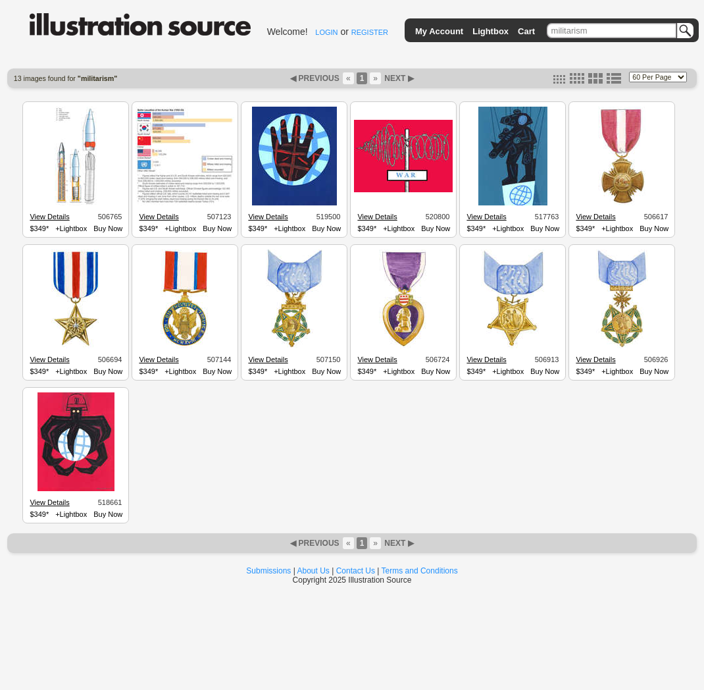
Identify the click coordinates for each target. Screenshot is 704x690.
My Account (439, 31)
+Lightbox (71, 228)
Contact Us (355, 570)
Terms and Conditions (420, 570)
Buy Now (107, 228)
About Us (313, 570)
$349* (39, 228)
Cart (526, 31)
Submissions (268, 570)
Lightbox (490, 31)
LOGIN (326, 32)
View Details (49, 217)
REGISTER (369, 32)
